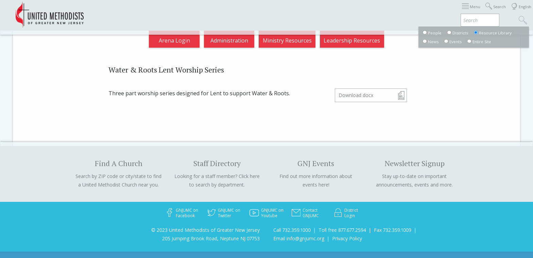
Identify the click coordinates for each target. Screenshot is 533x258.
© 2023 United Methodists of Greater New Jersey (205, 230)
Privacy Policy (347, 238)
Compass (471, 11)
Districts (355, 11)
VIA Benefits (434, 11)
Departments (393, 11)
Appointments (118, 11)
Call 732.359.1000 (292, 230)
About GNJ (322, 11)
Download (356, 95)
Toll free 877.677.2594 (342, 230)
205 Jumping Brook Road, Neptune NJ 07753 (211, 238)
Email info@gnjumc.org (298, 238)
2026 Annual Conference (176, 11)
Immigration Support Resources (258, 11)
